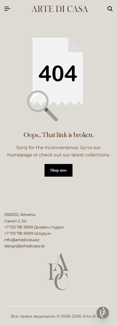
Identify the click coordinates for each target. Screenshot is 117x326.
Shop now (58, 170)
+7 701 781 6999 (18, 233)
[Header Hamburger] (7, 9)
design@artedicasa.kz (24, 246)
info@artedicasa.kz (21, 239)
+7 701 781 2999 (18, 227)
